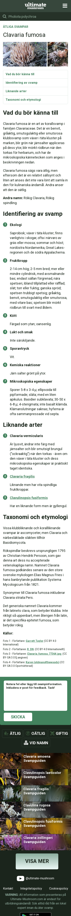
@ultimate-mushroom (35, 878)
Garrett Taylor (34, 640)
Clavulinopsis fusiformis (29, 498)
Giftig (62, 733)
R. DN (30, 649)
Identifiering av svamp (21, 82)
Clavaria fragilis (22, 476)
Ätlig (15, 733)
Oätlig (38, 733)
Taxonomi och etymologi (23, 99)
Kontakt (8, 888)
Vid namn (39, 743)
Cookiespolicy (58, 888)
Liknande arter (16, 91)
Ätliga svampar (15, 27)
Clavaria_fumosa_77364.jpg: (44, 653)
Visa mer (37, 861)
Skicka (18, 717)
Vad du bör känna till (20, 74)
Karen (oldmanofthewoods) (42, 662)
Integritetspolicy (31, 888)
